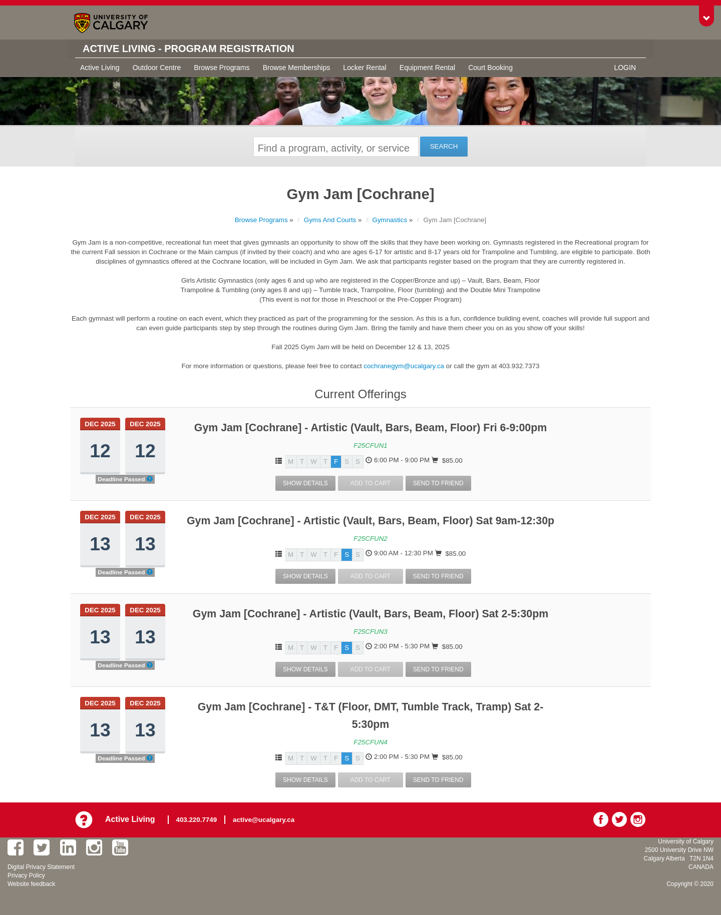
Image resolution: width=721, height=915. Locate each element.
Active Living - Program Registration (188, 49)
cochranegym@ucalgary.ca (404, 366)
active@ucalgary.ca (263, 819)
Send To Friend (438, 483)
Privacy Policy (26, 875)
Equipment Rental (427, 68)
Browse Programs (221, 68)
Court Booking (490, 68)
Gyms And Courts (330, 220)
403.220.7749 (196, 819)
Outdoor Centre (157, 68)
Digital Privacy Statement (41, 866)
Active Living (100, 68)
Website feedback (31, 883)
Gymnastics (390, 220)
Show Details (305, 483)
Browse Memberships (296, 68)
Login (625, 68)
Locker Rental (364, 68)
